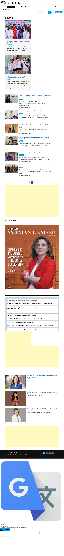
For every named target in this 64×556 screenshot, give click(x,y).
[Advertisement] (32, 201)
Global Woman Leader (12, 454)
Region (58, 12)
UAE (21, 99)
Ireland (21, 155)
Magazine (41, 7)
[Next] (39, 182)
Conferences (5, 9)
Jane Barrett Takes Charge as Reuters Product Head (33, 125)
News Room (11, 7)
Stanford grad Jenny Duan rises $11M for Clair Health (34, 111)
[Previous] (25, 182)
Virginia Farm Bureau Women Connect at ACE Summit (34, 165)
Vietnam (9, 44)
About (25, 454)
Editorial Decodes (22, 7)
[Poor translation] (7, 529)
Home (4, 7)
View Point (32, 7)
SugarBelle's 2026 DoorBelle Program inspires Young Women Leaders (17, 76)
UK (20, 127)
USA (8, 79)
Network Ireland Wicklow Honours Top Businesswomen (34, 153)
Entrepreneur (49, 7)
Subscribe (58, 7)
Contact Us (20, 454)
